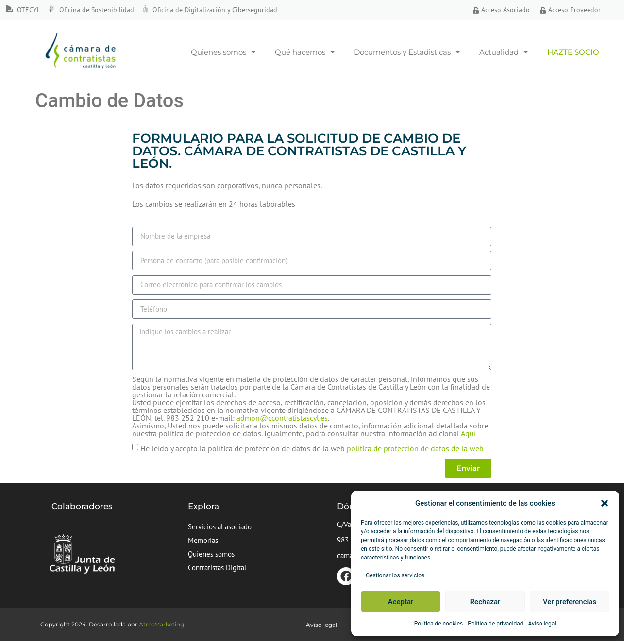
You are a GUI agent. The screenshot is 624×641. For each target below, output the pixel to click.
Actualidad (503, 52)
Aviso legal (542, 623)
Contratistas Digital (217, 567)
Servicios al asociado (220, 526)
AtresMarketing (161, 624)
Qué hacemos (305, 52)
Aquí (468, 433)
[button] (604, 503)
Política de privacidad (495, 623)
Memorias (203, 540)
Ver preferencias (569, 601)
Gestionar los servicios (395, 575)
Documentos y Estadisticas (407, 52)
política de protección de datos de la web (415, 448)
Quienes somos (223, 52)
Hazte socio (573, 52)
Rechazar (485, 601)
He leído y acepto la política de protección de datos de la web (312, 448)
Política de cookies (438, 623)
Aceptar (401, 601)
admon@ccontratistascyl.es (282, 418)
